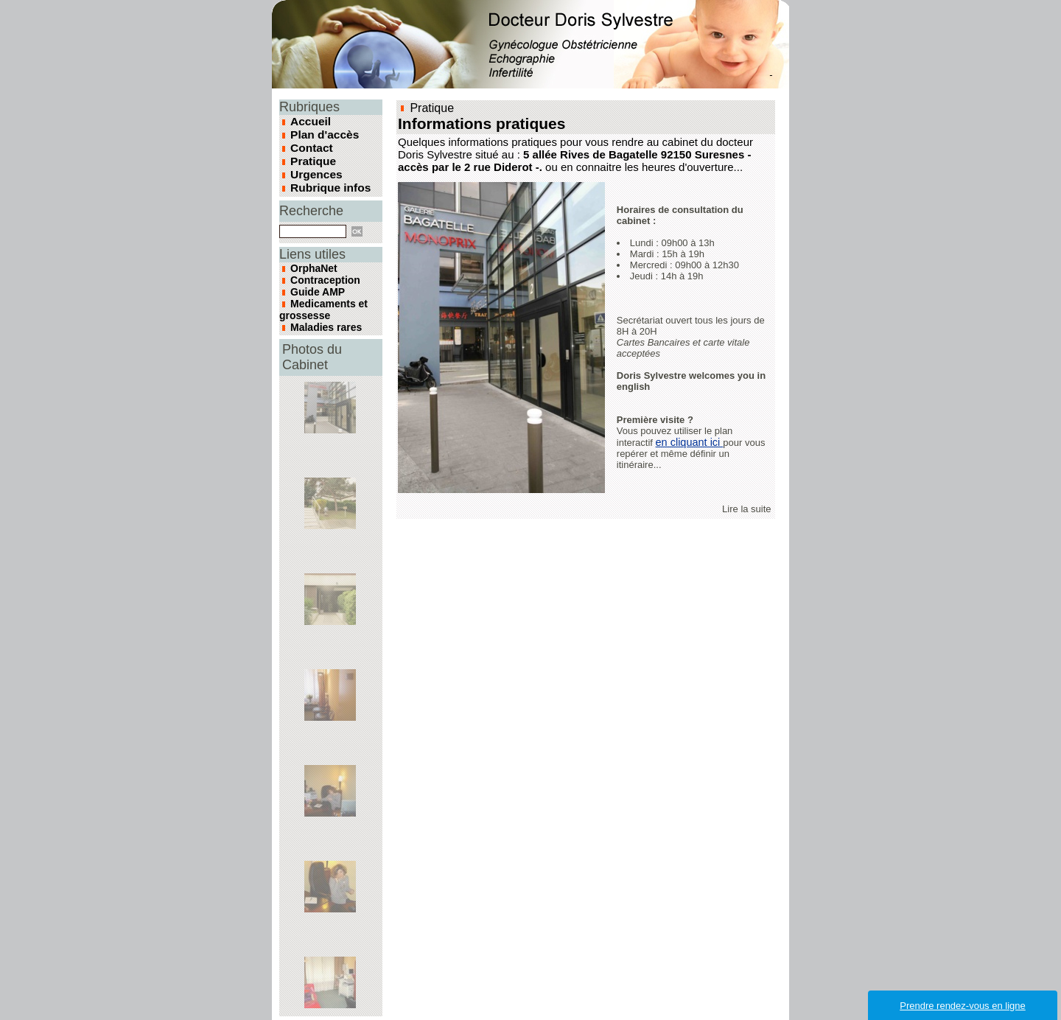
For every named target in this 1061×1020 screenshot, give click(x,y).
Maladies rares (318, 302)
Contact (309, 144)
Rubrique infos (326, 180)
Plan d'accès (321, 133)
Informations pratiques (470, 122)
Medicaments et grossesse (315, 289)
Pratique (311, 156)
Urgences (313, 168)
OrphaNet (308, 258)
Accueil (308, 121)
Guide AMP (311, 275)
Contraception (318, 266)
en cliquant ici (688, 440)
